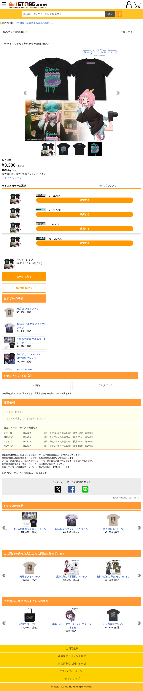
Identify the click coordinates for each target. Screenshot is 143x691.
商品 (37, 385)
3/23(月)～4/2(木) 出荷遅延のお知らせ (35, 23)
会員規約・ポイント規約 (72, 656)
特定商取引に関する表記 (72, 663)
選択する (85, 200)
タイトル (106, 385)
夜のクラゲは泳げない (15, 32)
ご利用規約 (72, 648)
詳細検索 (119, 14)
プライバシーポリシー (72, 671)
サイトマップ (72, 678)
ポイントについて (11, 177)
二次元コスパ (128, 32)
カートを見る (24, 276)
